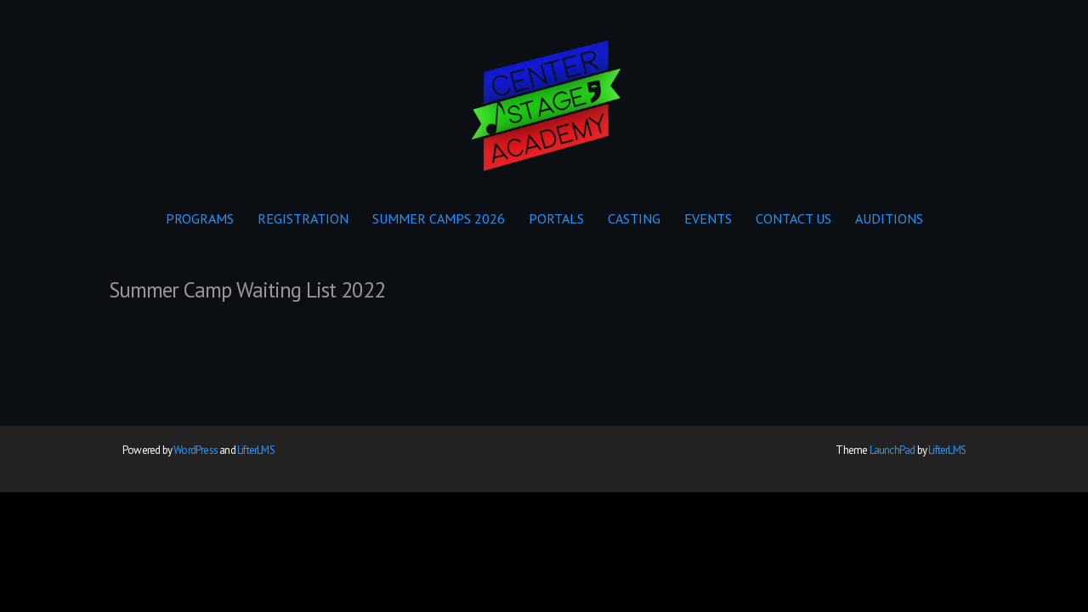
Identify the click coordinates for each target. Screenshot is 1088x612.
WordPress (195, 450)
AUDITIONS (889, 218)
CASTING (634, 218)
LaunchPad (892, 450)
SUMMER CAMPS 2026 (438, 218)
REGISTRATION (303, 218)
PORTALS (556, 218)
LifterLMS (256, 450)
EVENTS (708, 218)
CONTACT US (793, 218)
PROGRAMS (200, 218)
